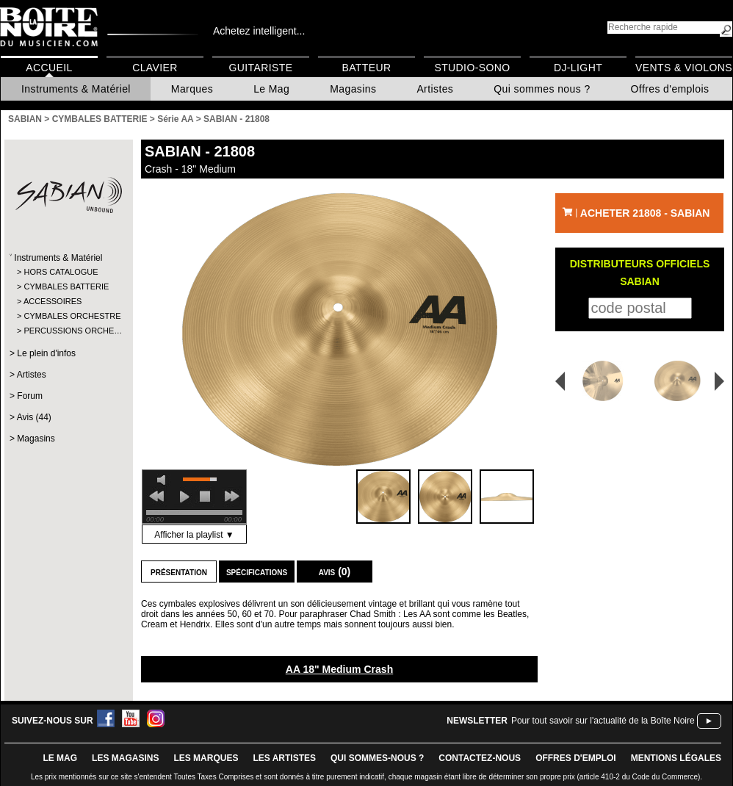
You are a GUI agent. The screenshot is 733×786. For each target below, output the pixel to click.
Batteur (366, 67)
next (232, 496)
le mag (60, 758)
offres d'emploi (575, 758)
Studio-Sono (472, 67)
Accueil (49, 67)
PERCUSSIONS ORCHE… (68, 330)
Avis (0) (335, 571)
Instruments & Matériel (76, 89)
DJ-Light (578, 67)
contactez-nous (479, 758)
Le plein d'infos (46, 353)
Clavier (155, 67)
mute (163, 480)
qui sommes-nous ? (377, 758)
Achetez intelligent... (259, 31)
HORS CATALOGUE (61, 271)
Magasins (353, 89)
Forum (30, 396)
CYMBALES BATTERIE (66, 286)
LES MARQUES (205, 758)
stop (205, 496)
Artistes (434, 89)
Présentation (179, 571)
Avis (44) (34, 417)
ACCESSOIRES (53, 301)
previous (156, 496)
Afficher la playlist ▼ (194, 535)
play (184, 496)
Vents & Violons (683, 67)
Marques (192, 89)
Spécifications (256, 571)
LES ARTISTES (284, 758)
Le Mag (271, 89)
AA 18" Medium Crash (339, 669)
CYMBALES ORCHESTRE (68, 315)
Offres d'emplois (670, 89)
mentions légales (676, 758)
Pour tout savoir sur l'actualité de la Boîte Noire (603, 720)
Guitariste (261, 67)
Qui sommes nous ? (542, 89)
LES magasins (125, 758)
